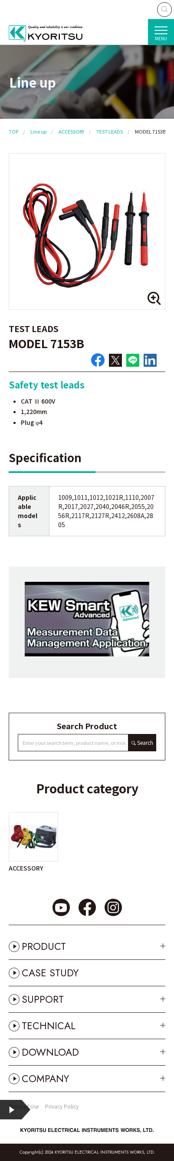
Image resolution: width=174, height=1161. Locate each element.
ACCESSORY (71, 131)
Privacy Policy (62, 1106)
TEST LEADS (109, 131)
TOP (13, 131)
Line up (38, 131)
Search (145, 742)
